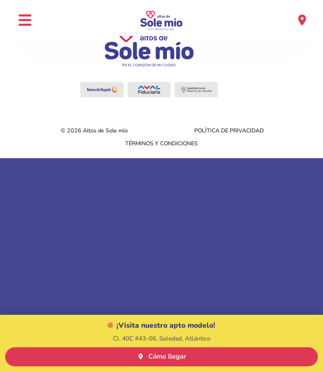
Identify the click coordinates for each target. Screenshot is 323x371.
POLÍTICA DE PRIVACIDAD (229, 130)
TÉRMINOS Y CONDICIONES (161, 143)
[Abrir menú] (24, 20)
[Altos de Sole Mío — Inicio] (161, 20)
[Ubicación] (302, 20)
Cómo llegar (161, 356)
